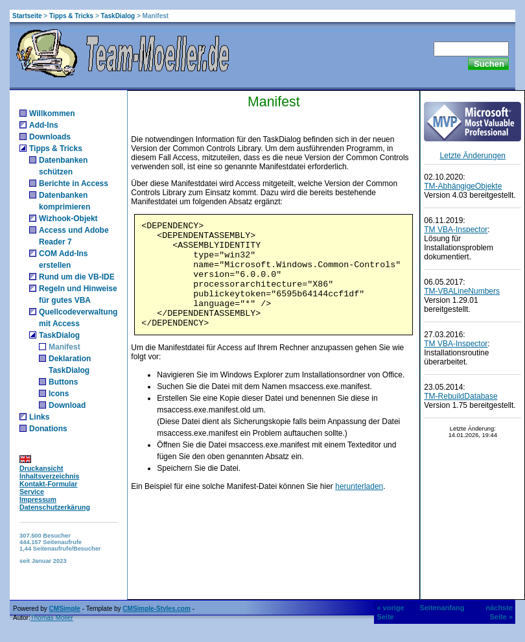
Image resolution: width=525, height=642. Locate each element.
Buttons (63, 381)
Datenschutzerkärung (54, 507)
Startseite (27, 15)
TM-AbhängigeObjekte (463, 186)
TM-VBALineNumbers (462, 291)
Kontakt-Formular (48, 484)
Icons (59, 393)
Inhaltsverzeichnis (49, 476)
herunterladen (359, 486)
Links (39, 417)
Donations (48, 428)
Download (67, 405)
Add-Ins (43, 125)
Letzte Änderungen (473, 155)
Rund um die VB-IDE (77, 276)
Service (31, 491)
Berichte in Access (73, 183)
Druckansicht (41, 468)
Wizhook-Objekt (68, 218)
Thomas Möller (51, 617)
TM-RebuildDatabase (460, 396)
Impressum (37, 499)
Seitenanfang (441, 608)
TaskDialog (118, 15)
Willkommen (52, 113)
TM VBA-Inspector (455, 229)
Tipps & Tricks (71, 15)
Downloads (50, 136)
